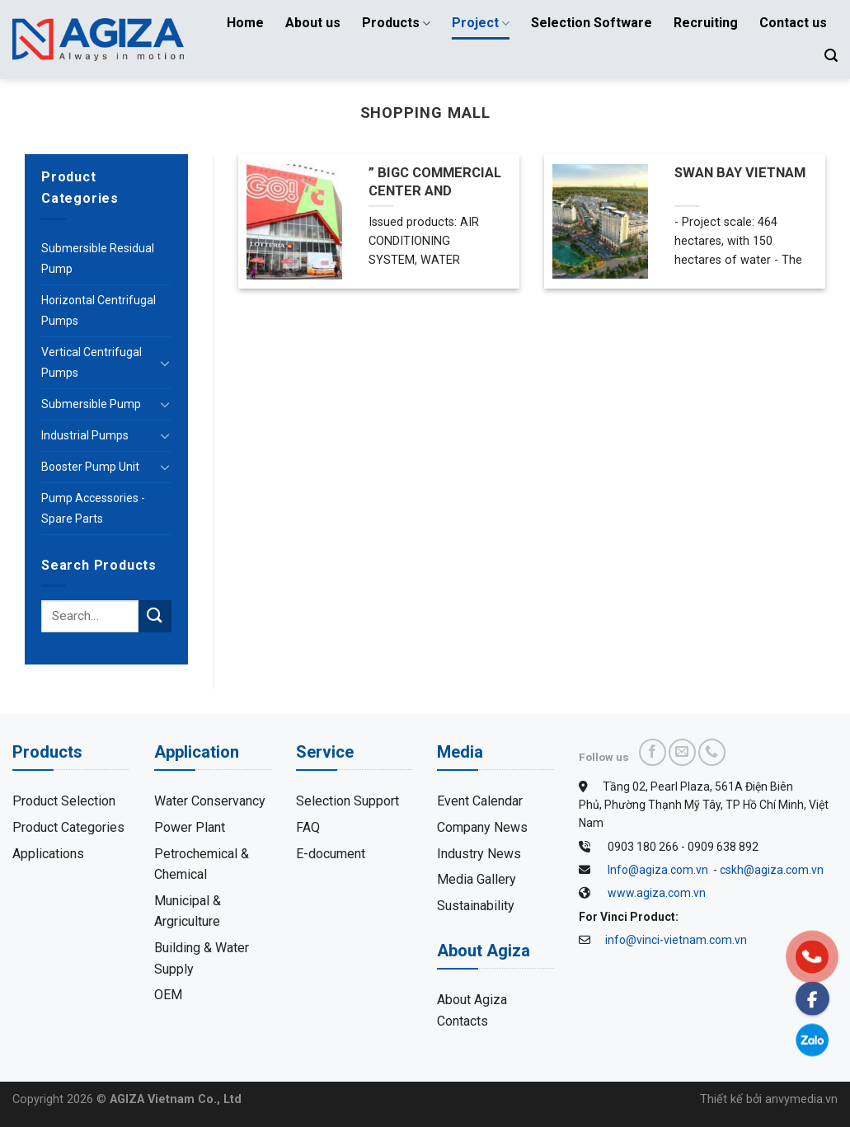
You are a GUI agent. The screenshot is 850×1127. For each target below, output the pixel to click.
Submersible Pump (91, 404)
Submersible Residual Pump (97, 258)
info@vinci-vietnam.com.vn (676, 939)
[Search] (831, 56)
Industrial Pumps (85, 435)
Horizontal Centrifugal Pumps (98, 310)
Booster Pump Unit (90, 466)
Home (245, 23)
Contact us (793, 23)
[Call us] (712, 752)
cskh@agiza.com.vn (772, 869)
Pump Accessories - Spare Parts (93, 508)
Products (396, 23)
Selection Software (591, 23)
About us (312, 23)
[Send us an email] (682, 752)
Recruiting (706, 23)
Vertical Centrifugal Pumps (91, 362)
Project (481, 23)
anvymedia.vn (801, 1099)
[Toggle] (164, 363)
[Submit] (155, 616)
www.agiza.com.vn (657, 892)
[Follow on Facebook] (652, 752)
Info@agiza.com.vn (658, 869)
